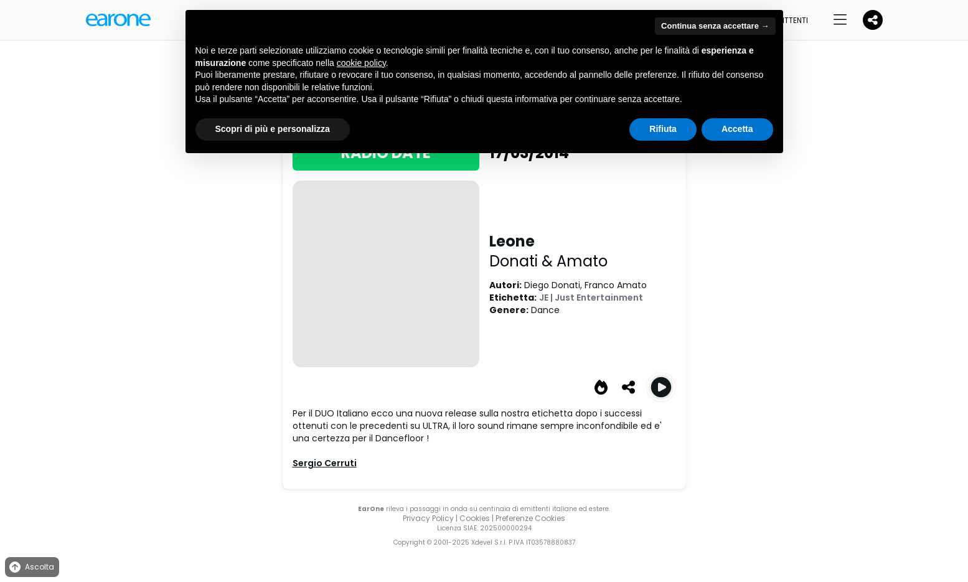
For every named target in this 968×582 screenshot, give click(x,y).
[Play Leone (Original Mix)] (661, 387)
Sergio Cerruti (325, 463)
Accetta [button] (737, 129)
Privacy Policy (428, 518)
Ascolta (30, 567)
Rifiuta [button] (663, 129)
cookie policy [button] (361, 63)
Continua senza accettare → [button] (715, 26)
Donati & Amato (548, 261)
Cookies (474, 518)
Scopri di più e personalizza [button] (272, 129)
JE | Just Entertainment (591, 297)
